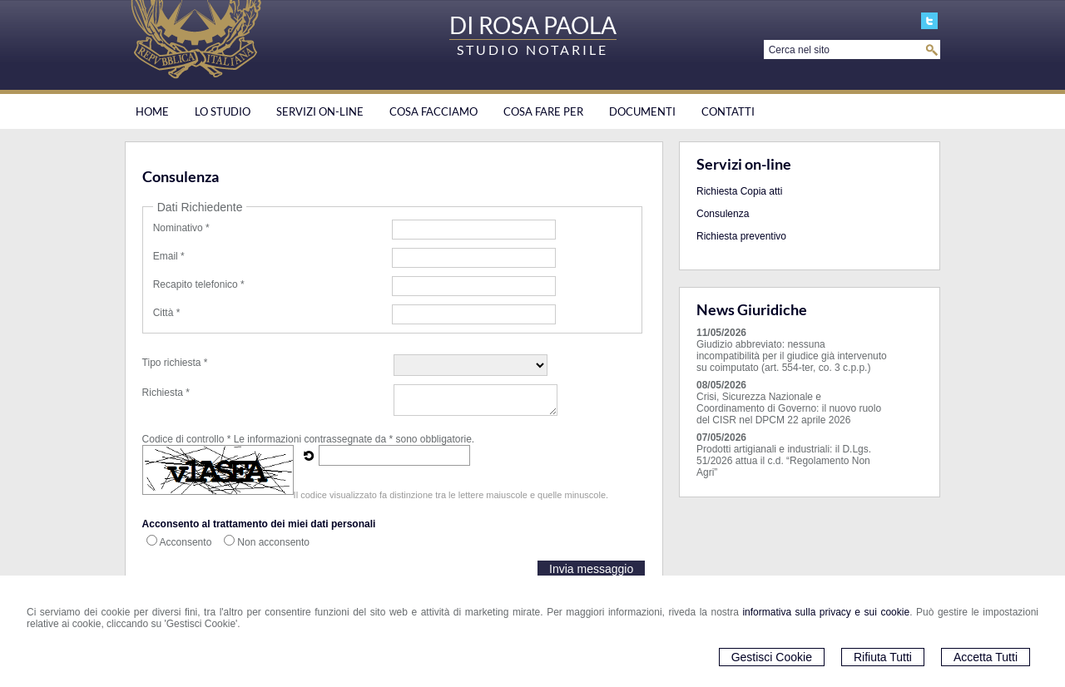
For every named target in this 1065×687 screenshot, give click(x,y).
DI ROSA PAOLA (533, 25)
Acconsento (186, 542)
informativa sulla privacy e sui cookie (825, 612)
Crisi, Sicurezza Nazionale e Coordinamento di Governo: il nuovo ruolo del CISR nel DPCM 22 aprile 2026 (788, 408)
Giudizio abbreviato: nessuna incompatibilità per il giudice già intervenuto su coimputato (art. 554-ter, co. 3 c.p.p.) (791, 356)
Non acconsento (273, 542)
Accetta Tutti (986, 657)
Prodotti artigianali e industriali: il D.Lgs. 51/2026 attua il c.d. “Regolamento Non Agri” (783, 460)
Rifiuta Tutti (883, 657)
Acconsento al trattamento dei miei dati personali (259, 524)
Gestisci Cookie (771, 657)
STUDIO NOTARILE (532, 49)
